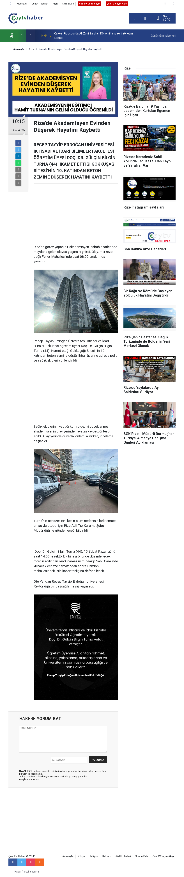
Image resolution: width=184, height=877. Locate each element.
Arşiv (55, 3)
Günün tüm (163, 35)
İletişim (94, 856)
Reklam (106, 856)
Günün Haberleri (40, 3)
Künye (81, 856)
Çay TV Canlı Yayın (89, 3)
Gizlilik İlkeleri (123, 856)
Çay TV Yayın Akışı (117, 3)
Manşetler (22, 3)
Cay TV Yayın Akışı (163, 856)
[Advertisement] (76, 214)
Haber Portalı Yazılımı (27, 871)
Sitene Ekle (68, 3)
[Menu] (134, 18)
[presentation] (21, 36)
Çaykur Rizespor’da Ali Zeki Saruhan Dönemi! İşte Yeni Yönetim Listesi (93, 36)
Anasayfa (67, 856)
